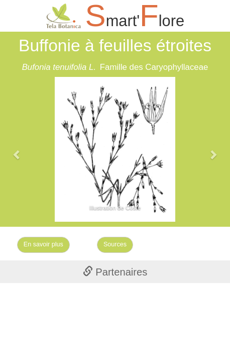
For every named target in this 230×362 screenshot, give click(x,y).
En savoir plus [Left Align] (43, 244)
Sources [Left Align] (115, 244)
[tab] (115, 271)
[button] (17, 149)
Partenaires (115, 272)
